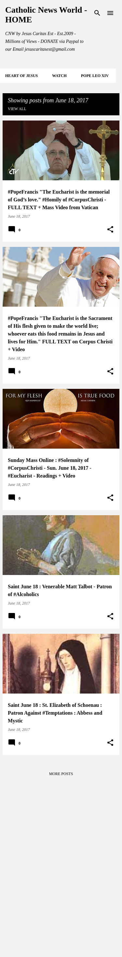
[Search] (97, 13)
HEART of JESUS (21, 75)
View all (17, 109)
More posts (61, 774)
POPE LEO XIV (95, 75)
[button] (110, 229)
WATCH (59, 75)
